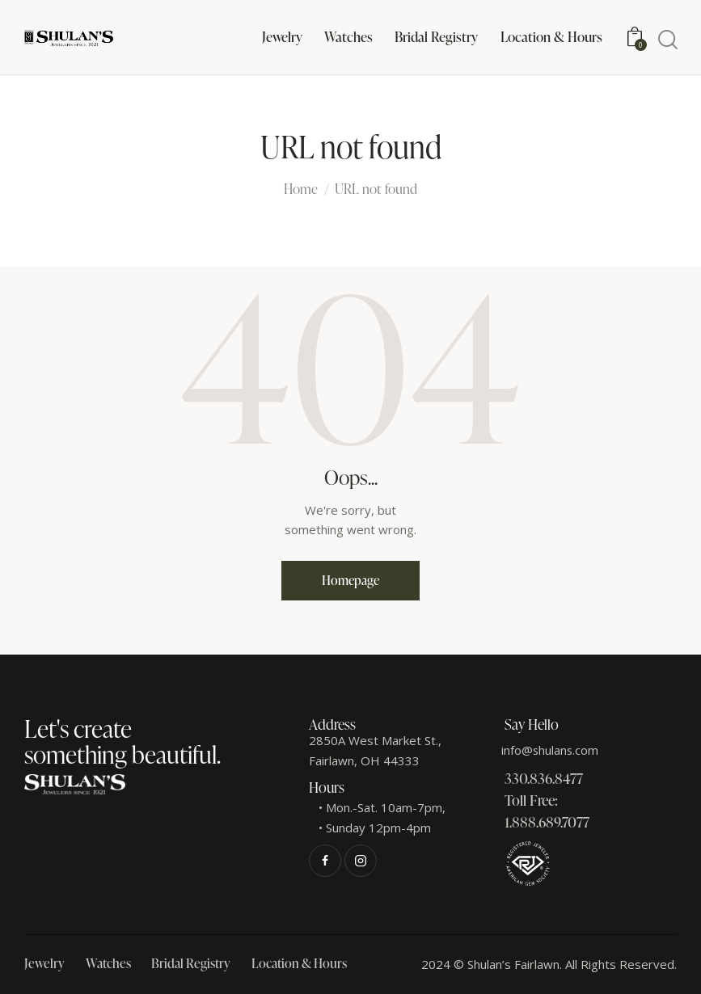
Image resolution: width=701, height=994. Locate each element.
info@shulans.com (550, 750)
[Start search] (667, 40)
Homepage (350, 580)
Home (301, 190)
